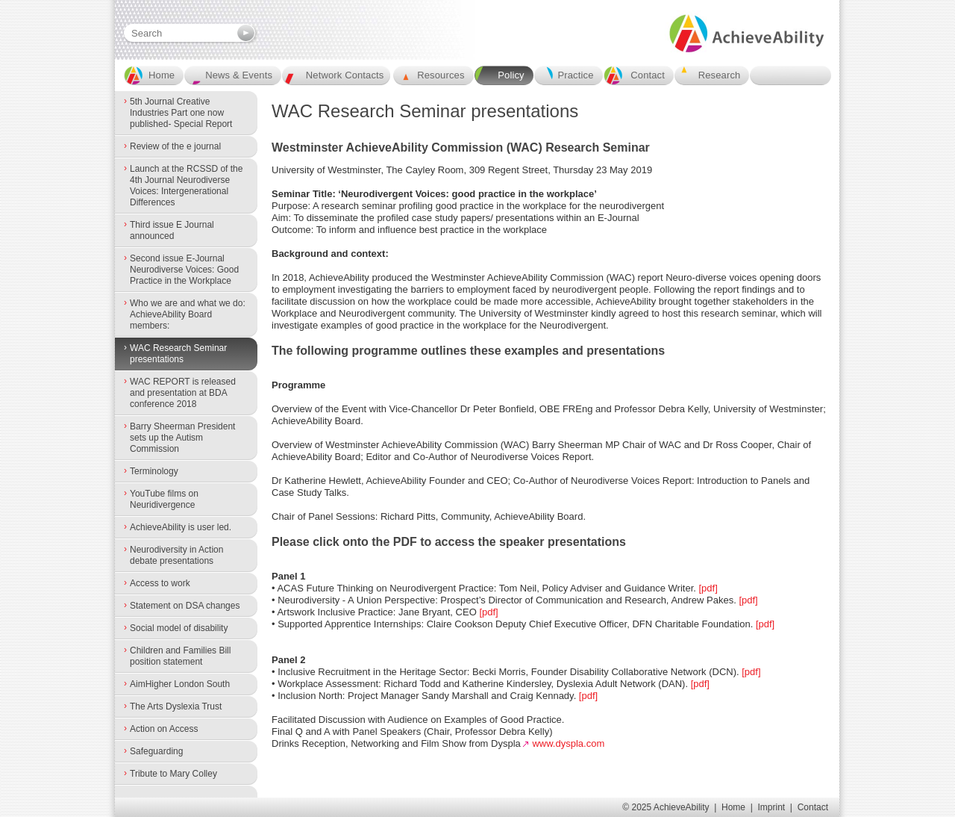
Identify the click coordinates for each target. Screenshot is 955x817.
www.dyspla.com (568, 743)
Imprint (772, 807)
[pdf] (707, 588)
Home (733, 807)
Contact (813, 807)
